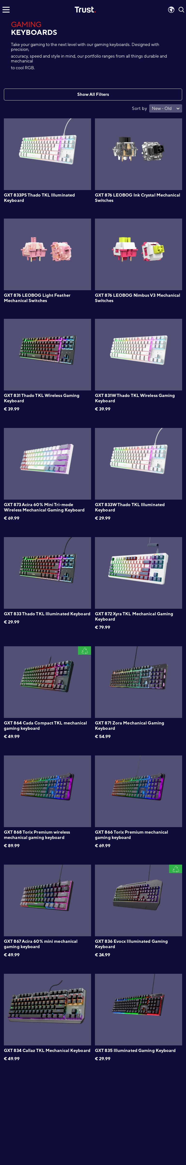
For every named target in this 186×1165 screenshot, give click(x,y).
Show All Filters (93, 94)
